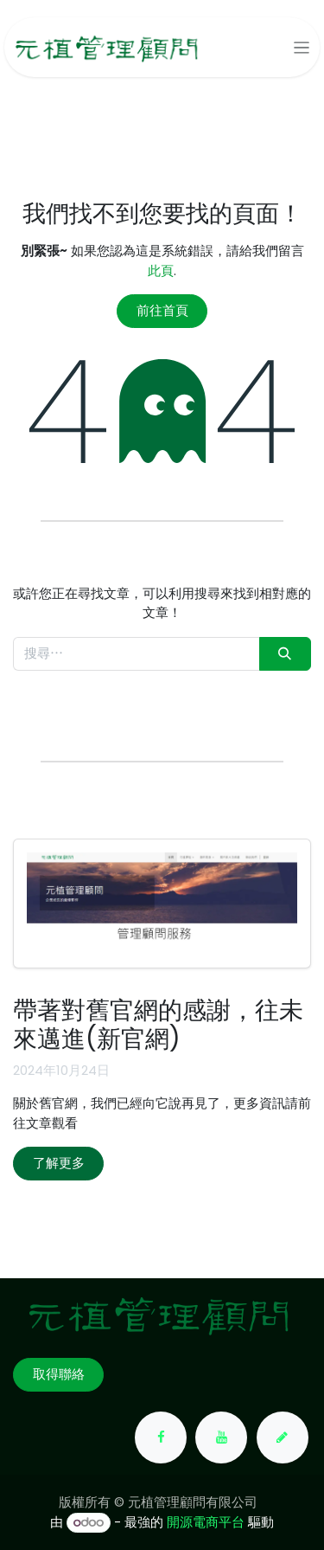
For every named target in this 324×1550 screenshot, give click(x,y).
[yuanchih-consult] (282, 1437)
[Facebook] (161, 1437)
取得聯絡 (59, 1374)
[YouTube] (221, 1437)
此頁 (161, 270)
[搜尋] (285, 654)
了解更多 (59, 1163)
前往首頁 (162, 310)
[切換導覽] (302, 47)
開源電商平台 (206, 1522)
